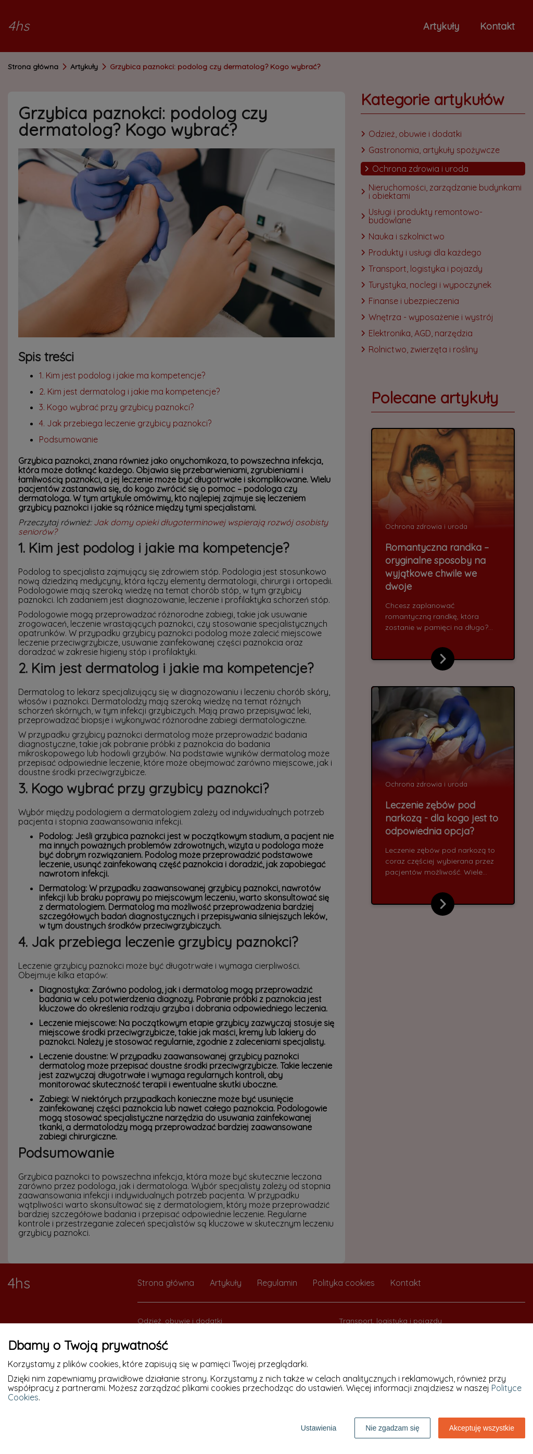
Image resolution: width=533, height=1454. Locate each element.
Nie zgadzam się (392, 1428)
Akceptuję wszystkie (481, 1428)
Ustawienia (318, 1428)
